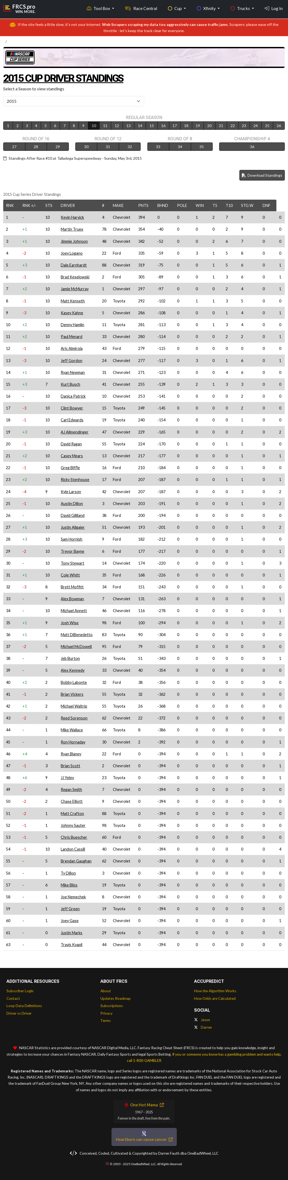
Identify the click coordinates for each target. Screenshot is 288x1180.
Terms (105, 1020)
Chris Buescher (74, 837)
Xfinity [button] (206, 8)
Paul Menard (71, 336)
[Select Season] (73, 101)
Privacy (106, 1013)
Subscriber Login (19, 991)
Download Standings (262, 175)
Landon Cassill (73, 849)
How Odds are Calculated (215, 998)
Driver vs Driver (19, 1013)
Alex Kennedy (72, 670)
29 (58, 146)
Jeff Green (70, 908)
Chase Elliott (72, 801)
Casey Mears (72, 455)
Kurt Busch (70, 384)
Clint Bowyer (72, 408)
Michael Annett (74, 610)
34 (180, 146)
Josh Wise (70, 622)
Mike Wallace (72, 730)
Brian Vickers (72, 694)
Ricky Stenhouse (75, 479)
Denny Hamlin (72, 324)
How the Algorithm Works (215, 991)
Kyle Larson (71, 491)
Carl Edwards (72, 420)
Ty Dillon (68, 873)
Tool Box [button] (99, 8)
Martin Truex (72, 229)
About (105, 991)
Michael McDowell (76, 646)
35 (201, 146)
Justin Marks (71, 932)
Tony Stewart (72, 563)
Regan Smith (71, 789)
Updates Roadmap (115, 998)
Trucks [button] (241, 8)
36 (252, 146)
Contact (13, 998)
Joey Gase (70, 920)
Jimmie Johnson (74, 241)
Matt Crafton (72, 813)
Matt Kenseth (73, 301)
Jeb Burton (70, 658)
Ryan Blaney (71, 754)
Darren (203, 1027)
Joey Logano (72, 253)
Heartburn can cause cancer (144, 1139)
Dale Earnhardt (74, 265)
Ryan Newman (73, 372)
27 (14, 146)
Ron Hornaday (73, 742)
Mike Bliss (69, 885)
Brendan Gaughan (76, 861)
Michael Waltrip (74, 706)
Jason (202, 1020)
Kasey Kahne (72, 313)
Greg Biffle (70, 467)
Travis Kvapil (71, 944)
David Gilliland (72, 515)
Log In (274, 8)
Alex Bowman (72, 598)
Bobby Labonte (74, 682)
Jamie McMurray (75, 289)
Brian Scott (70, 765)
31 (108, 146)
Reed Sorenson (74, 718)
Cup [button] (175, 8)
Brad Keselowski (75, 277)
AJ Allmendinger (75, 432)
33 (158, 146)
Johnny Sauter (73, 825)
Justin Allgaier (73, 527)
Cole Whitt (70, 575)
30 (86, 146)
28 (36, 146)
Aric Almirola (72, 348)
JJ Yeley (67, 777)
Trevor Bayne (72, 551)
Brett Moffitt (72, 587)
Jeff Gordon (71, 360)
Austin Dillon (72, 503)
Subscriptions (111, 1006)
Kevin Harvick (72, 217)
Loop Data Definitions (24, 1006)
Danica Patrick (73, 396)
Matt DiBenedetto (77, 634)
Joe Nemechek (73, 897)
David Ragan (71, 444)
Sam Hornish (71, 539)
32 (130, 146)
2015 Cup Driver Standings (63, 78)
